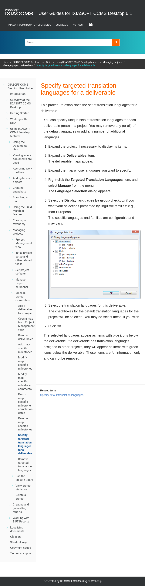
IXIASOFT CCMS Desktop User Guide (29, 24)
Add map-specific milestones (25, 348)
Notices (78, 24)
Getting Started (19, 113)
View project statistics (23, 487)
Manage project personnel (21, 283)
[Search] (116, 42)
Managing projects (113, 62)
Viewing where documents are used (22, 159)
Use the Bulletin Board (24, 478)
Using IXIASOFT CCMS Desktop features (77, 62)
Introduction (17, 94)
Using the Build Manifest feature (22, 210)
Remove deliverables (25, 337)
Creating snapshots (19, 189)
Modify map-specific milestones (25, 363)
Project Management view (23, 243)
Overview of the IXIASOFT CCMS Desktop (20, 103)
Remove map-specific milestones (25, 424)
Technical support (21, 553)
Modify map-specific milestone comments (25, 381)
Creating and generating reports (21, 508)
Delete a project (20, 496)
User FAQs (62, 24)
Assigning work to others (22, 170)
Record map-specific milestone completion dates (25, 404)
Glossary (15, 536)
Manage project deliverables (18, 65)
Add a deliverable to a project (25, 309)
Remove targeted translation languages (25, 464)
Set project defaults (22, 271)
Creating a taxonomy (19, 222)
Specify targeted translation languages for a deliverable (65, 65)
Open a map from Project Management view (26, 324)
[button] (4, 85)
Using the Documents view (20, 145)
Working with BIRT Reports (21, 519)
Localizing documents (17, 529)
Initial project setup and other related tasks (23, 258)
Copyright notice (20, 547)
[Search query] (72, 42)
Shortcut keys (19, 542)
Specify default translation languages (61, 395)
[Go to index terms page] (89, 26)
